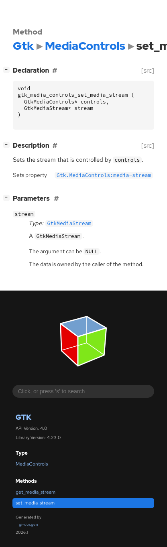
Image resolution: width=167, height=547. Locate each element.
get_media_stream (35, 492)
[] (8, 69)
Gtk (23, 417)
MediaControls (32, 464)
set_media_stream (35, 503)
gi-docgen (28, 524)
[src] (147, 70)
